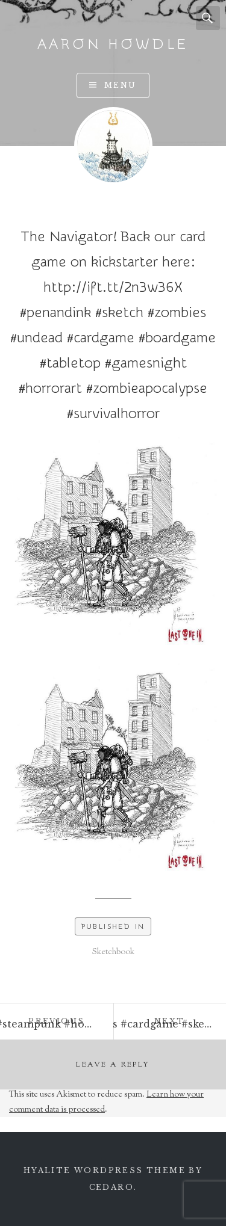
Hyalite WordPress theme (105, 1170)
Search (208, 18)
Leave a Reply (112, 1064)
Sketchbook (113, 952)
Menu (120, 85)
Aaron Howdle (113, 44)
